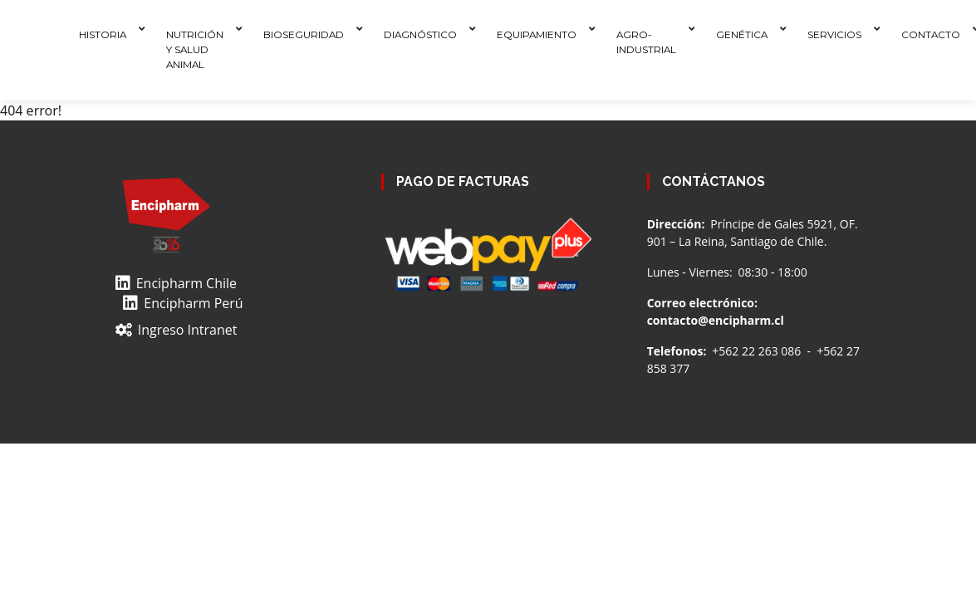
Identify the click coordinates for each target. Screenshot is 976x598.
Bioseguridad (303, 35)
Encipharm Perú (183, 303)
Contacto (930, 35)
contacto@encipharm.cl (715, 320)
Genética (742, 35)
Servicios (834, 35)
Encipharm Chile (176, 283)
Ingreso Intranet (176, 330)
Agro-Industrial (646, 42)
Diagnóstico (420, 35)
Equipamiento (536, 35)
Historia (102, 35)
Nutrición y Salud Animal (194, 49)
